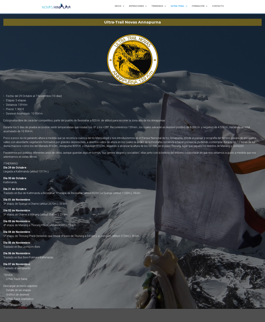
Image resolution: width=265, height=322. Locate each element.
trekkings (157, 6)
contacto (218, 6)
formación (198, 6)
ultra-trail (177, 6)
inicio (118, 6)
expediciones (136, 6)
